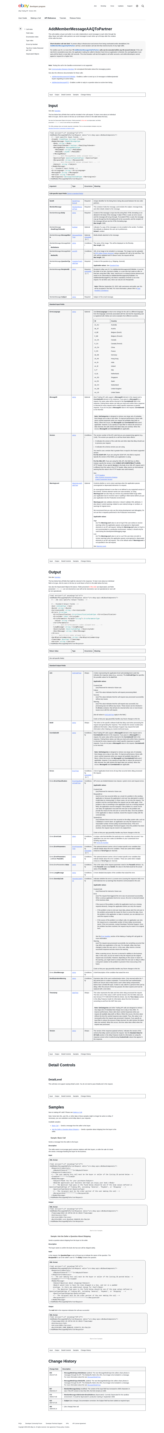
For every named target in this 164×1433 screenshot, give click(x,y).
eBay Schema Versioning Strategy (106, 477)
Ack (53, 606)
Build (54, 608)
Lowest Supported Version (103, 479)
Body (55, 143)
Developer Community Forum (33, 1423)
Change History (86, 94)
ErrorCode (58, 616)
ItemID (54, 139)
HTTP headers (100, 475)
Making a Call (36, 18)
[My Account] (137, 6)
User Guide (22, 18)
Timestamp (56, 639)
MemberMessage (57, 141)
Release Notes (75, 18)
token (65, 616)
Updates (121, 6)
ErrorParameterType (92, 618)
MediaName (60, 150)
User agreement (51, 1427)
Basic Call (55, 1125)
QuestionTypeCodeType (75, 158)
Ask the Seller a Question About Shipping (65, 1129)
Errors (54, 612)
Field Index (29, 33)
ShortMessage (59, 631)
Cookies (67, 1427)
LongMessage (58, 627)
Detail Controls (66, 94)
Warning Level (101, 546)
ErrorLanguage (57, 170)
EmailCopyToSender (61, 145)
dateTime (65, 639)
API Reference (50, 18)
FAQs (20, 1423)
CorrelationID (57, 610)
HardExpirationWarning (61, 637)
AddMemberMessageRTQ (60, 82)
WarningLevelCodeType (73, 177)
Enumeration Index (32, 37)
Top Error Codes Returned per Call (34, 49)
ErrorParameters (60, 618)
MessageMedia (59, 147)
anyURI (67, 152)
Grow (112, 6)
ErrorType (63, 612)
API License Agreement (79, 1423)
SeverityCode (59, 629)
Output (57, 94)
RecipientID (58, 160)
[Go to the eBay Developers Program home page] (31, 7)
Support (129, 6)
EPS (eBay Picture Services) (104, 253)
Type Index (29, 40)
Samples (76, 94)
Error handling (105, 936)
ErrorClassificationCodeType (84, 614)
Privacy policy (60, 1427)
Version (55, 175)
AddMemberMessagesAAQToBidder (63, 76)
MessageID (56, 172)
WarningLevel (57, 177)
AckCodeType (61, 606)
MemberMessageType (72, 141)
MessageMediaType (73, 147)
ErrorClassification (62, 614)
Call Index (29, 29)
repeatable (88, 237)
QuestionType (59, 158)
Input (51, 561)
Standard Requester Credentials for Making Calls (61, 128)
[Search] (143, 6)
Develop (103, 6)
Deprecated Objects (32, 54)
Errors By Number (102, 843)
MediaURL (59, 152)
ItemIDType (63, 139)
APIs (67, 1423)
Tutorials (63, 18)
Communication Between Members (63, 69)
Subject (57, 164)
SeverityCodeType (73, 629)
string (72, 139)
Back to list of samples (96, 1230)
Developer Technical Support (54, 1423)
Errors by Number (32, 44)
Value (58, 621)
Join (95, 6)
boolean (74, 145)
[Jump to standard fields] (75, 193)
